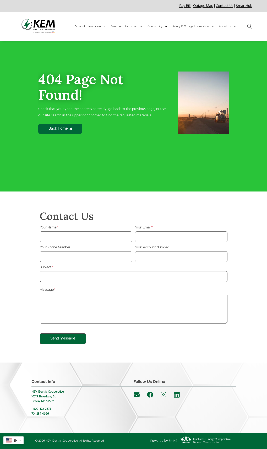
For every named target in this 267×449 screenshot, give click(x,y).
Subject (45, 267)
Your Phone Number (55, 247)
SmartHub (244, 5)
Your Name (48, 227)
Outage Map (203, 5)
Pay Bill (185, 5)
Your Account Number (152, 247)
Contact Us (224, 5)
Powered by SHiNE (163, 441)
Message (47, 290)
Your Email (143, 227)
